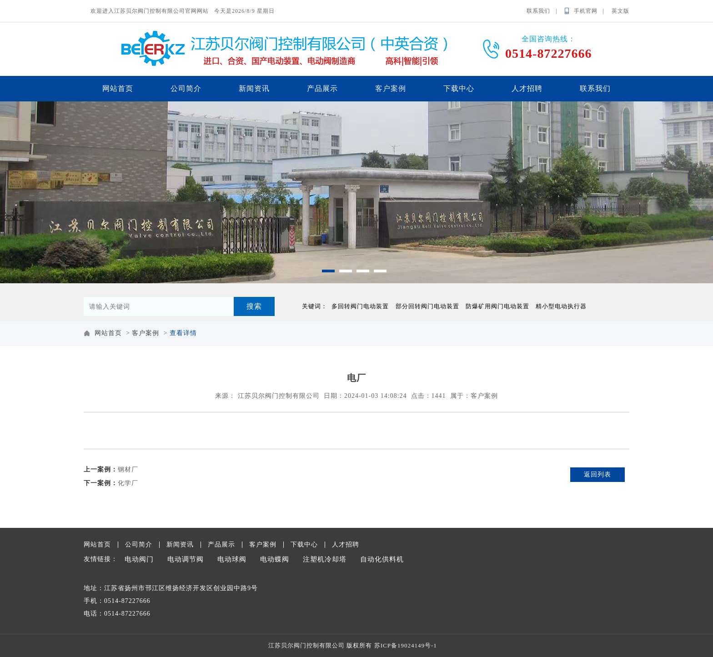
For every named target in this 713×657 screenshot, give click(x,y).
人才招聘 (527, 88)
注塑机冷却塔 (324, 559)
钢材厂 (128, 469)
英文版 (620, 11)
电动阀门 (139, 559)
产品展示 (322, 88)
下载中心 (458, 88)
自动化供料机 (382, 559)
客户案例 (390, 88)
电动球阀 (231, 559)
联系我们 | (544, 11)
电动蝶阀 (274, 559)
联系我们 (595, 88)
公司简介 (186, 88)
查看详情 (183, 333)
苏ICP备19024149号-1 (405, 645)
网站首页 (117, 88)
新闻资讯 (254, 88)
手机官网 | (592, 11)
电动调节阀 (185, 559)
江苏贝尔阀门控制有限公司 (279, 395)
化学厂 (128, 483)
